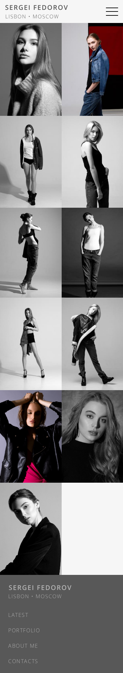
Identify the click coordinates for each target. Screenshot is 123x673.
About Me (23, 645)
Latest (18, 615)
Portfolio (24, 630)
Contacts (23, 661)
